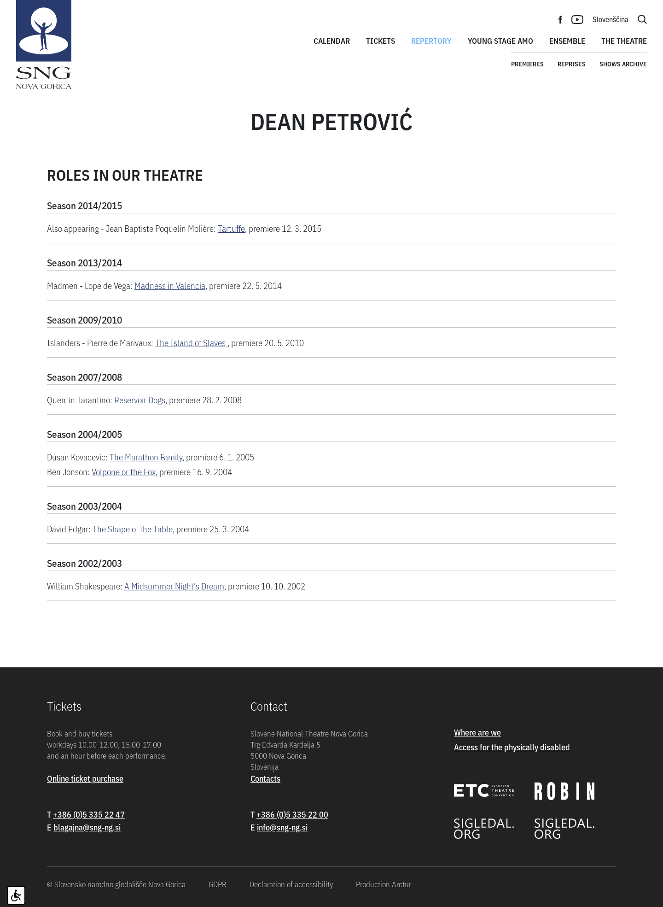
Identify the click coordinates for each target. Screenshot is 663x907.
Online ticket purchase (85, 778)
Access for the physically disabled (512, 747)
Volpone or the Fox (124, 471)
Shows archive (623, 63)
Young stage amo (500, 40)
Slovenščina (610, 19)
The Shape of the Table (133, 528)
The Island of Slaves (191, 342)
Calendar (332, 40)
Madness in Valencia (169, 285)
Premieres (527, 63)
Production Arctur (383, 883)
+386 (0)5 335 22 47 (89, 814)
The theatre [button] (624, 40)
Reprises (572, 63)
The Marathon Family (146, 456)
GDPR (218, 883)
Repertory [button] (431, 40)
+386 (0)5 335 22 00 (292, 814)
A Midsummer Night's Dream (174, 585)
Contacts (265, 778)
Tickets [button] (380, 40)
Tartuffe (231, 228)
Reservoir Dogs (139, 399)
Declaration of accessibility (291, 883)
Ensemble (567, 40)
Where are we (477, 732)
